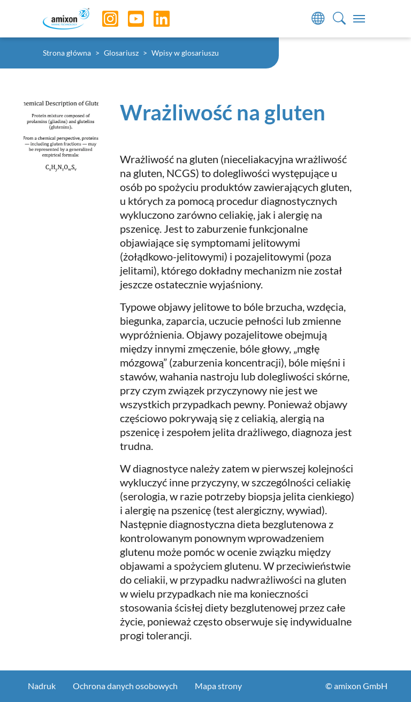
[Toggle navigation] (359, 19)
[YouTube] (128, 19)
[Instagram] (102, 19)
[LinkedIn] (153, 19)
